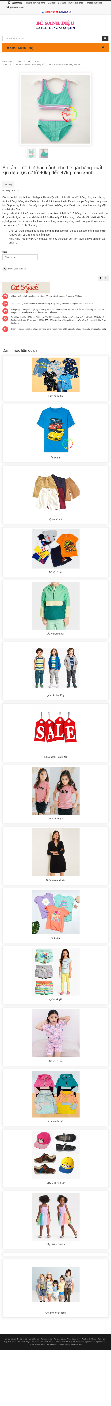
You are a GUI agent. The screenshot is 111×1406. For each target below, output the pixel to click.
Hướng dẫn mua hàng (35, 3)
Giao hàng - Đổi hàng (57, 3)
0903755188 (17, 3)
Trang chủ (21, 61)
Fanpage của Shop (94, 3)
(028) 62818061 (17, 7)
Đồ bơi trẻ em (33, 61)
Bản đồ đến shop (75, 3)
